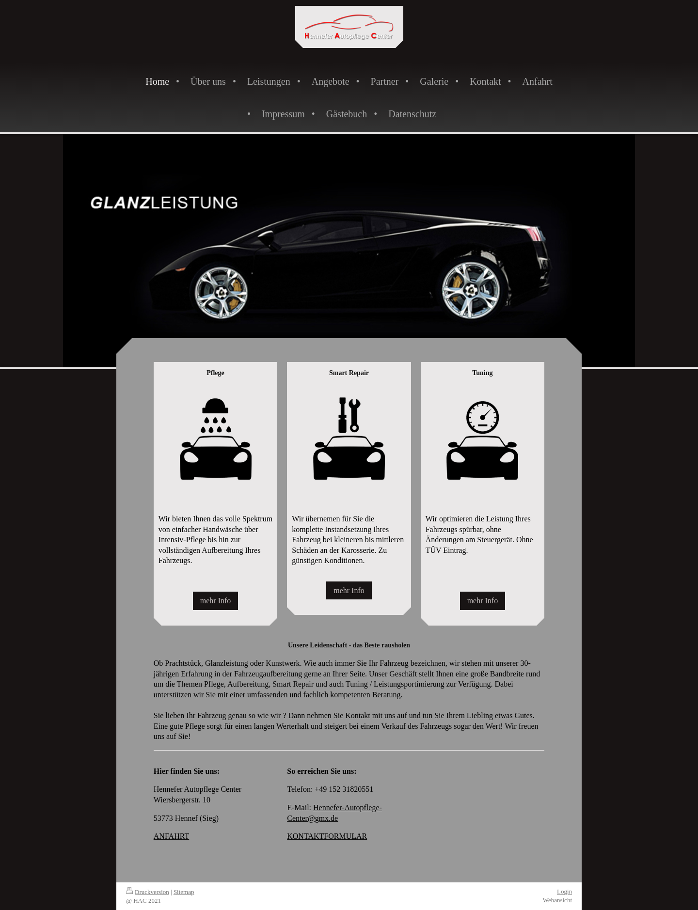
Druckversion (147, 891)
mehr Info (215, 600)
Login (564, 891)
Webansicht (557, 900)
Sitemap (184, 891)
